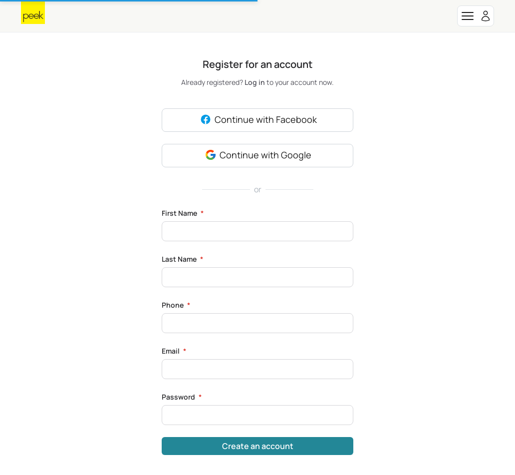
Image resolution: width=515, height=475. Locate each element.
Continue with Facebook (258, 120)
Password (182, 397)
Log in (255, 82)
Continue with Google (257, 156)
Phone (176, 305)
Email (174, 351)
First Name (183, 213)
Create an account (257, 446)
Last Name (182, 259)
